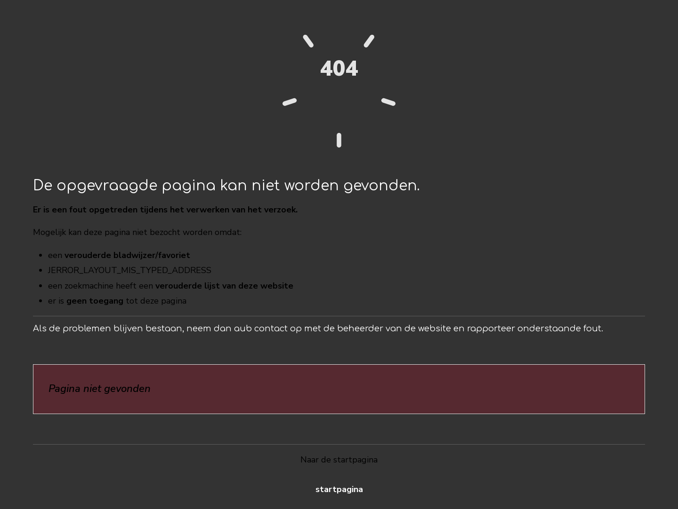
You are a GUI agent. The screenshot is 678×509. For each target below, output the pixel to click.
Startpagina (339, 489)
